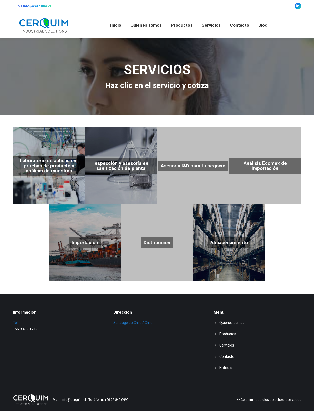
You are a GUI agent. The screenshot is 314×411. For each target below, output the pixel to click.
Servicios (226, 345)
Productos (227, 334)
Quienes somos (232, 323)
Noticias (225, 368)
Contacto (226, 356)
